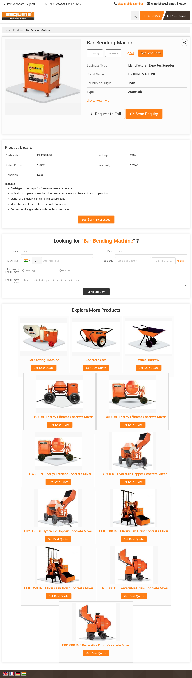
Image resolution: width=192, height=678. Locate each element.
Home (7, 30)
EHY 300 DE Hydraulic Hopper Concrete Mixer (132, 474)
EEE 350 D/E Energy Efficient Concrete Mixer (59, 417)
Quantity (108, 261)
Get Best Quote (44, 368)
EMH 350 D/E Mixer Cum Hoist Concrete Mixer (58, 588)
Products (18, 30)
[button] (130, 4)
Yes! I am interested (96, 219)
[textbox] (113, 53)
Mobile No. (13, 261)
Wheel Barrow (148, 360)
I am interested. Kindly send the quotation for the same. (104, 281)
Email (110, 251)
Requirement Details (12, 281)
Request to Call (106, 113)
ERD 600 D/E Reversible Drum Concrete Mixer (134, 588)
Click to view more (98, 100)
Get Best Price (150, 53)
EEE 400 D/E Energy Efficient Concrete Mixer (132, 417)
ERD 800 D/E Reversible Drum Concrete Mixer (96, 645)
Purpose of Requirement (12, 270)
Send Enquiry (144, 113)
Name (16, 251)
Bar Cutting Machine (43, 360)
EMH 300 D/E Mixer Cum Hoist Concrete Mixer (133, 531)
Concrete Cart (96, 360)
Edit (130, 53)
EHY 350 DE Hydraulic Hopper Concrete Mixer (58, 531)
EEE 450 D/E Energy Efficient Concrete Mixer (58, 474)
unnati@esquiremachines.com (169, 3)
